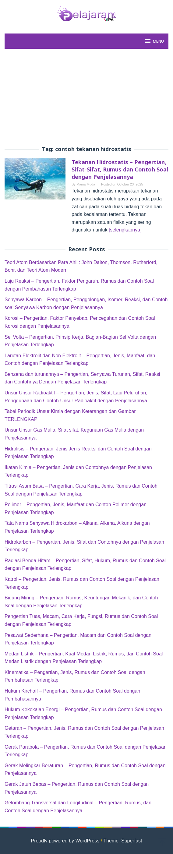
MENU (154, 41)
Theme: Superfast (122, 840)
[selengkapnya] (125, 229)
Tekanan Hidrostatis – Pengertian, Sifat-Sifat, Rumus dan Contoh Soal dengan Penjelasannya (120, 169)
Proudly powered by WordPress (65, 840)
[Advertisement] (86, 97)
